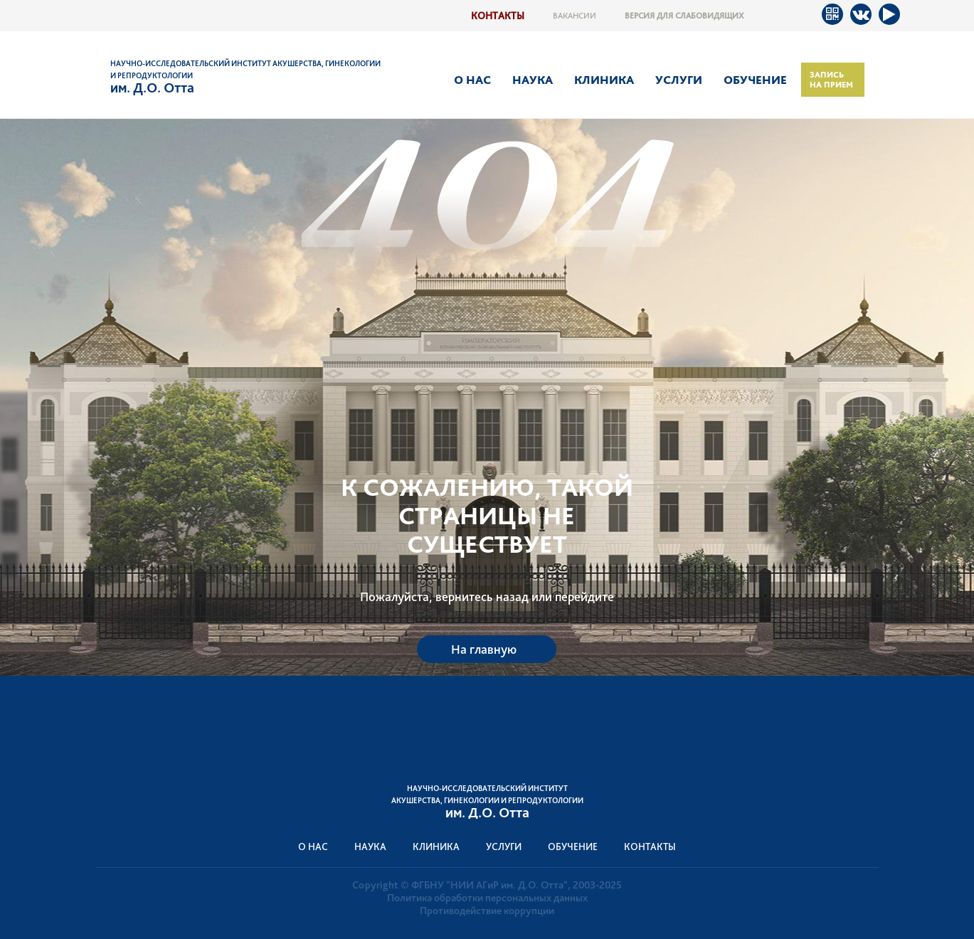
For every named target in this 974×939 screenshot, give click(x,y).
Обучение (755, 80)
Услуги (678, 80)
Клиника (604, 80)
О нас (472, 80)
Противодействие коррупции (487, 910)
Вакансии (574, 16)
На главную (484, 649)
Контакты (497, 15)
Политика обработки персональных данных (487, 897)
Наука (532, 80)
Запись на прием (831, 80)
